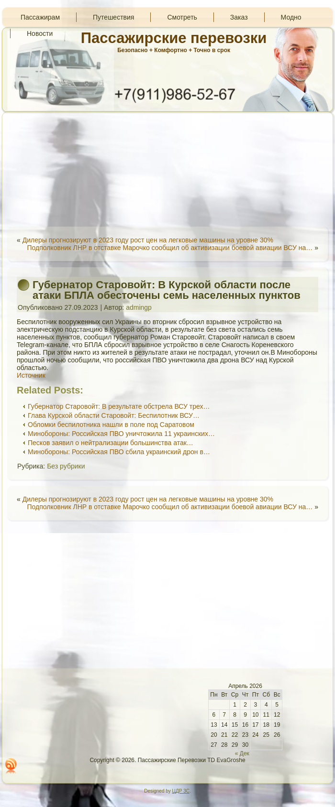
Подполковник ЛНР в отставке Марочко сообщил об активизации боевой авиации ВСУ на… (170, 247)
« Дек (242, 753)
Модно (291, 17)
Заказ (239, 17)
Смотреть (182, 17)
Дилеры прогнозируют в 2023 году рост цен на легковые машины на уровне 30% (147, 240)
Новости (40, 33)
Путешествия (113, 17)
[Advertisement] (167, 169)
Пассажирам (40, 17)
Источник (31, 375)
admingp (139, 307)
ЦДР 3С (181, 791)
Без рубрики (66, 466)
